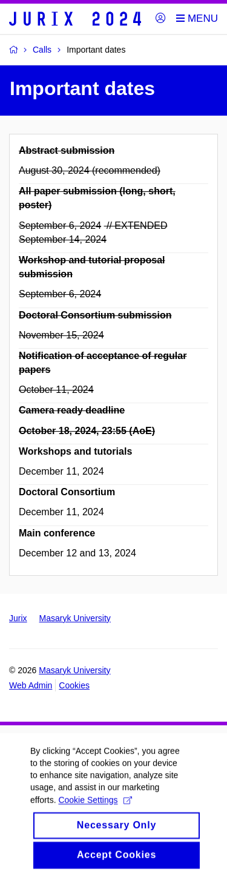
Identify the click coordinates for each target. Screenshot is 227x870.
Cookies (74, 685)
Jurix (18, 618)
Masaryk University (75, 618)
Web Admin (30, 685)
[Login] (160, 19)
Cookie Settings (94, 807)
